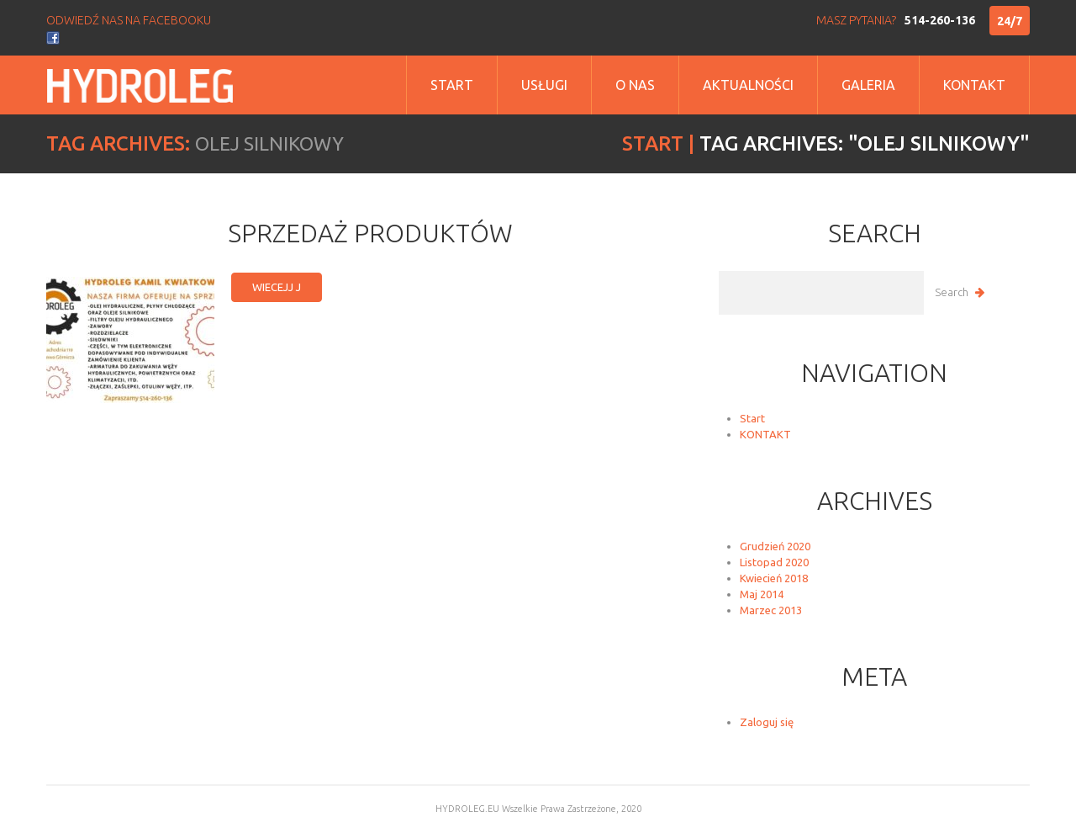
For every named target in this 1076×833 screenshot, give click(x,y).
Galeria (868, 85)
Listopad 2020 (774, 562)
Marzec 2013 (771, 610)
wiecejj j (276, 287)
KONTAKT (765, 434)
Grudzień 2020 (775, 546)
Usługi (544, 85)
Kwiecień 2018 (774, 578)
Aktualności (748, 85)
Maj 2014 (761, 594)
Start (451, 85)
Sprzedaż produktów (370, 233)
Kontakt (974, 85)
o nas (635, 85)
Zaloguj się (767, 722)
